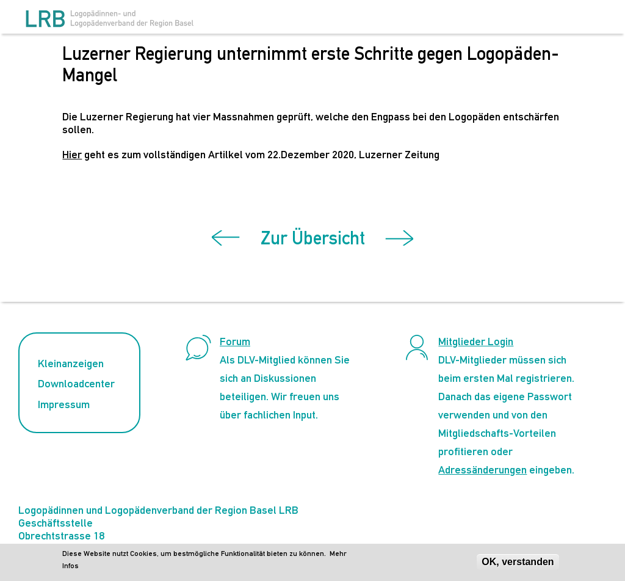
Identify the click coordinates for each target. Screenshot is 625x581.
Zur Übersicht (313, 238)
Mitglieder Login (475, 341)
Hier (72, 154)
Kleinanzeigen (71, 363)
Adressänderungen (482, 469)
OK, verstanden (518, 563)
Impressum (64, 404)
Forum (235, 341)
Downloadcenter (76, 383)
